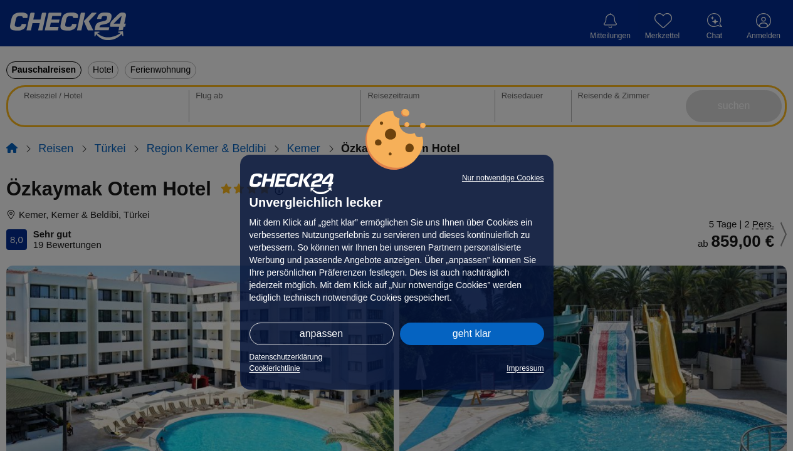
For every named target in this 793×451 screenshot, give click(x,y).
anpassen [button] (321, 333)
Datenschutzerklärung (286, 357)
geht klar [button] (472, 333)
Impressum (525, 368)
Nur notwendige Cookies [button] (503, 178)
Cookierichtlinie (274, 368)
